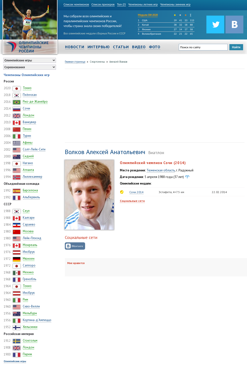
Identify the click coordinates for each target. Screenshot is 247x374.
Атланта (28, 170)
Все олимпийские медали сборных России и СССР (94, 33)
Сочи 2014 (136, 192)
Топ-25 (121, 4)
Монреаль (30, 245)
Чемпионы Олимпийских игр (27, 75)
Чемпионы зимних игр (175, 4)
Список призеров (103, 4)
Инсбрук (29, 252)
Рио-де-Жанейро (35, 101)
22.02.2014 (219, 192)
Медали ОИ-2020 (148, 15)
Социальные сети (132, 201)
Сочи (26, 108)
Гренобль (29, 279)
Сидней (28, 156)
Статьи (121, 46)
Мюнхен (28, 258)
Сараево (29, 224)
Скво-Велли (31, 306)
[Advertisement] (111, 105)
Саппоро (29, 265)
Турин (27, 136)
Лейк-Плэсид (32, 238)
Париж (27, 354)
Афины (28, 142)
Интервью (99, 46)
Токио (27, 88)
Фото (154, 46)
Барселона (30, 190)
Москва (28, 231)
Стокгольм (30, 340)
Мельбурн (30, 313)
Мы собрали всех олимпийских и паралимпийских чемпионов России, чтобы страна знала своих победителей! (93, 20)
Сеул (26, 211)
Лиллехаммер (32, 177)
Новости (74, 46)
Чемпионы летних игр (143, 4)
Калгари (28, 218)
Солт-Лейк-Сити (34, 149)
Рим (25, 299)
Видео (139, 46)
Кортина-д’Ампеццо (37, 320)
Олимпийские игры (15, 361)
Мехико (28, 272)
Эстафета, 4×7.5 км (171, 192)
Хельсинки (30, 327)
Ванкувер (29, 122)
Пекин (27, 129)
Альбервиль (31, 197)
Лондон (28, 115)
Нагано (28, 163)
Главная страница (75, 61)
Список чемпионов (76, 4)
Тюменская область (160, 170)
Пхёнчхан (30, 95)
